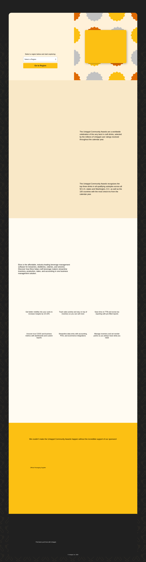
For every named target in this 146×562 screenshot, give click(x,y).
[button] (71, 5)
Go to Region (40, 66)
